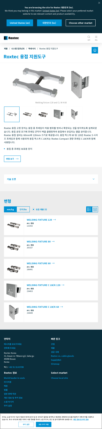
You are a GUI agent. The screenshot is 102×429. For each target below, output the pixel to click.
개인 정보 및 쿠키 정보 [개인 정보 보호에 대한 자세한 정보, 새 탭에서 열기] (81, 419)
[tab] (51, 179)
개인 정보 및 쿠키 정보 (13, 397)
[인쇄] (95, 50)
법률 (6, 389)
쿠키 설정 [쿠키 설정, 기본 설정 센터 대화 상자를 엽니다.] (26, 424)
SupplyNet (56, 359)
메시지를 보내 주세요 (13, 344)
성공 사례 (55, 351)
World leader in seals (14, 377)
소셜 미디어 (9, 401)
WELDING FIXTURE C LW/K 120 (45, 285)
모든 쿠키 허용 (44, 424)
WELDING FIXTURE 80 (41, 241)
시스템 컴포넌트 (18, 48)
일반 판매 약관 (10, 393)
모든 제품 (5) (41, 209)
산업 (53, 344)
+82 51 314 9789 (16, 367)
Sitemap (55, 363)
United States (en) (50, 10)
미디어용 (7, 381)
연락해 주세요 (10, 347)
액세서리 (32, 48)
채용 (6, 385)
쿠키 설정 (8, 405)
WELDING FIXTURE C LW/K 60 (45, 306)
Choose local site (59, 377)
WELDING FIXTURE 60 (41, 263)
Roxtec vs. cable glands (62, 355)
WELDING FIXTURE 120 (41, 219)
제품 (6, 48)
